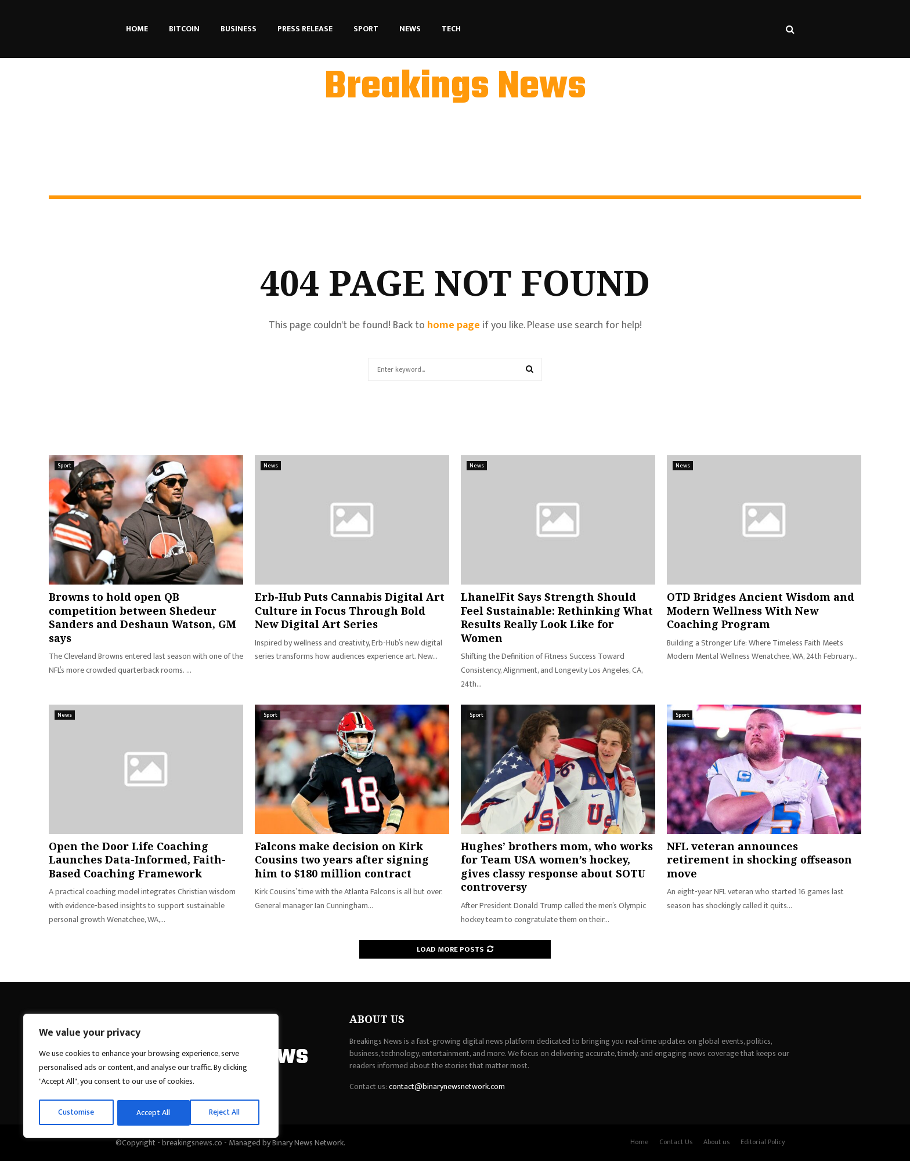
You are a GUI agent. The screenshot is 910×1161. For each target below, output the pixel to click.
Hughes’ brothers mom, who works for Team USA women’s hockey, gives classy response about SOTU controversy (557, 866)
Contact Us (675, 1142)
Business (239, 28)
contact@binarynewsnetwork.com (447, 1086)
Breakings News (455, 87)
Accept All (227, 1112)
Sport (365, 28)
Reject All (152, 1112)
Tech (451, 28)
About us (716, 1142)
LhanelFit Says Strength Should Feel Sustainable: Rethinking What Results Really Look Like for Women (557, 617)
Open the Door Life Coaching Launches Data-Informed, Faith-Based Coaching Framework (137, 859)
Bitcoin (184, 28)
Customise (76, 1112)
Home (137, 28)
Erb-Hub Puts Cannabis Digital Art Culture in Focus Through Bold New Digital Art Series (350, 610)
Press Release (305, 28)
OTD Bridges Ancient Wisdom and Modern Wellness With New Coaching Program (760, 610)
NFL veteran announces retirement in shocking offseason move (759, 859)
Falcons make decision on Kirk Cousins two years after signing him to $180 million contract (342, 859)
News (410, 28)
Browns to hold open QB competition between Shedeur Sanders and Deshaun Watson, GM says (142, 617)
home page (453, 325)
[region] (151, 1077)
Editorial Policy (763, 1142)
